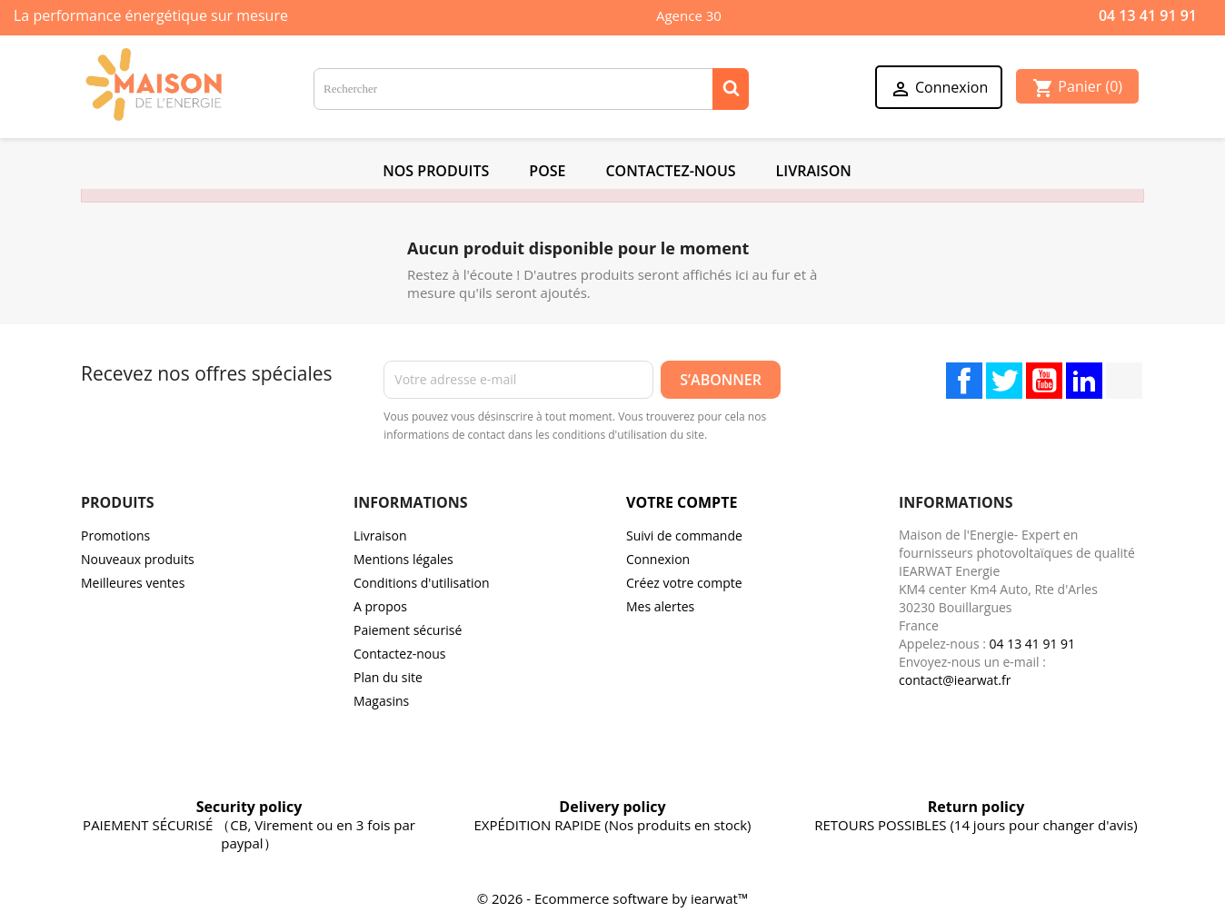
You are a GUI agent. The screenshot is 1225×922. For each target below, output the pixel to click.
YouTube (1044, 380)
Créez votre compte (684, 582)
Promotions (115, 535)
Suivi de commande (684, 535)
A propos (380, 606)
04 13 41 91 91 (1148, 15)
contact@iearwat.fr (955, 680)
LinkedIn (1084, 380)
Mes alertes (660, 606)
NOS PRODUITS (436, 171)
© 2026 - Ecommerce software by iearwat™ (613, 898)
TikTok (1124, 380)
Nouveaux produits (137, 559)
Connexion (658, 559)
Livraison (814, 171)
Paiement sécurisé (408, 630)
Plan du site (388, 677)
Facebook (964, 380)
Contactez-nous (400, 653)
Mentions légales (403, 559)
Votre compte (681, 502)
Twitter (1004, 380)
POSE (547, 171)
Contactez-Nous (670, 171)
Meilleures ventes (132, 582)
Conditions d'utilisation (422, 582)
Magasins (381, 700)
